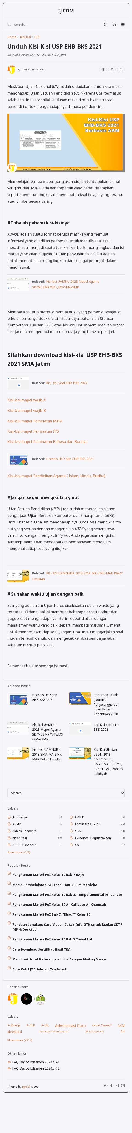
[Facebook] (109, 1122)
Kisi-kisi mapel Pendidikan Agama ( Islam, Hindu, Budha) (57, 489)
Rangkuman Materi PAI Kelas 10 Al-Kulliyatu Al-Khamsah (61, 930)
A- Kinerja (21, 838)
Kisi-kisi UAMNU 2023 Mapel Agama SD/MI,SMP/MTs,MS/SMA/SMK (48, 749)
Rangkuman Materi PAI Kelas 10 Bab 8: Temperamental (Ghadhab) (69, 919)
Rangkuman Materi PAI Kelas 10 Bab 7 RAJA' (50, 899)
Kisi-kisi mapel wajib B (27, 423)
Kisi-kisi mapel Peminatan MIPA (36, 434)
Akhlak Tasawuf (25, 852)
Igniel (27, 1123)
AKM (79, 852)
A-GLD (81, 838)
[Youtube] (122, 1122)
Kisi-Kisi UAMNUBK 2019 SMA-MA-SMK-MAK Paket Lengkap (48, 774)
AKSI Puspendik (25, 867)
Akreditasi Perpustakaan (94, 859)
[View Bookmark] (103, 26)
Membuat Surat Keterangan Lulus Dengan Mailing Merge (61, 987)
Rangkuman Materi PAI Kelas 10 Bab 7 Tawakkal (54, 966)
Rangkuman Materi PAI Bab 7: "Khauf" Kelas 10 (53, 940)
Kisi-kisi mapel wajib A (27, 413)
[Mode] (112, 26)
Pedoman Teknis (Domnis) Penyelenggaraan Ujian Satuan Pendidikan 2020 (107, 721)
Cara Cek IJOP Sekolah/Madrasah (41, 997)
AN (78, 867)
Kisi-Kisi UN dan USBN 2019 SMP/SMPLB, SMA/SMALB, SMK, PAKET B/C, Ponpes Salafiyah (109, 779)
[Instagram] (115, 1122)
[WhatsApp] (103, 1122)
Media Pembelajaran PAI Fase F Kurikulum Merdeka (56, 909)
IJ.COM (66, 11)
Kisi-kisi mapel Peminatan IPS (34, 444)
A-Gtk (18, 845)
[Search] (10, 26)
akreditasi (21, 859)
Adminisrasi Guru (88, 845)
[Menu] (122, 26)
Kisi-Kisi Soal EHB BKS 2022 (69, 395)
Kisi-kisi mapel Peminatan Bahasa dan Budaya (48, 454)
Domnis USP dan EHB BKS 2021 (73, 472)
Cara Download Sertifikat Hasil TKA (43, 977)
